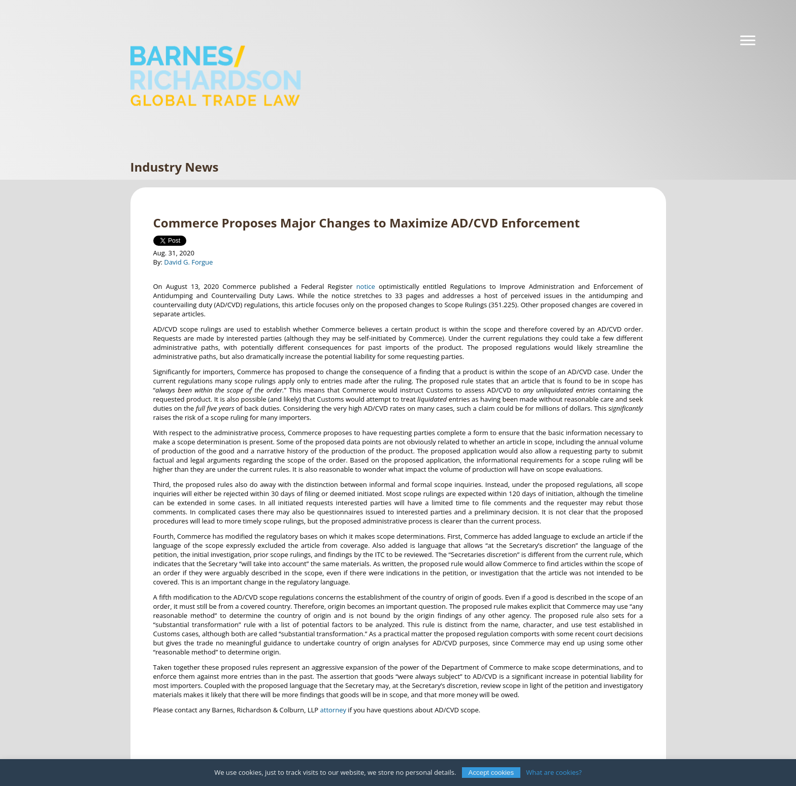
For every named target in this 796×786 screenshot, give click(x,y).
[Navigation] (747, 40)
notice (365, 286)
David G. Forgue (188, 262)
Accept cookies (491, 772)
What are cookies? (554, 772)
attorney (333, 709)
